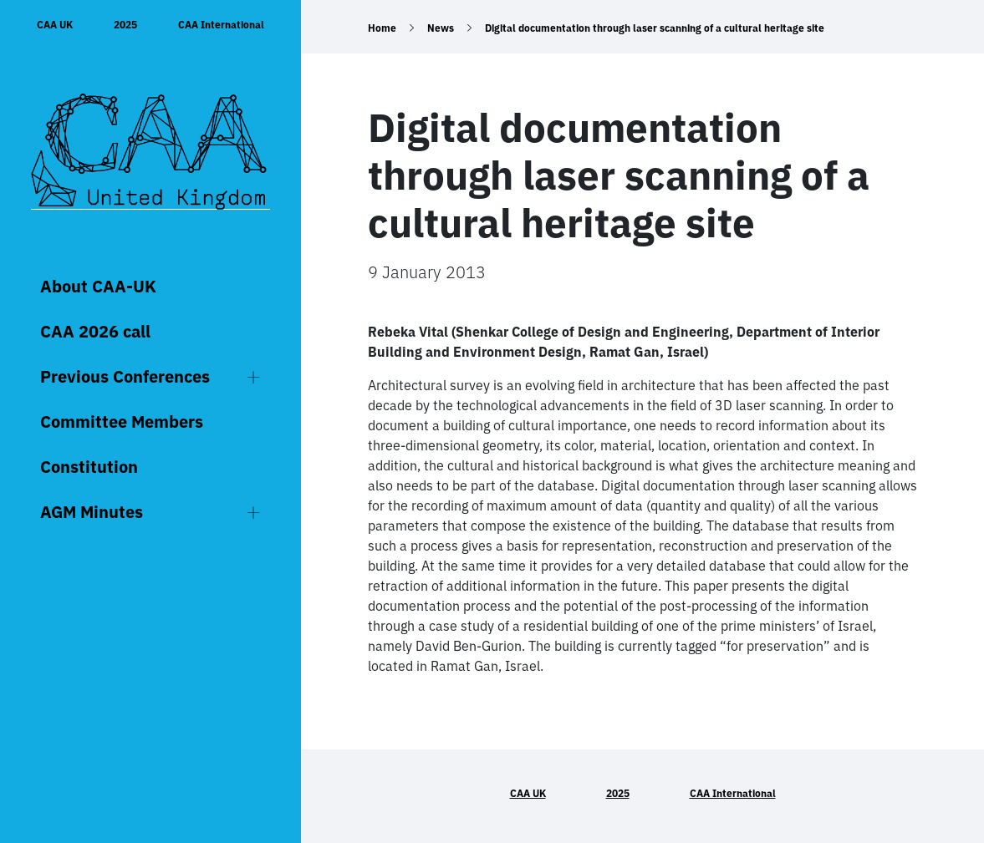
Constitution (89, 466)
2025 (125, 24)
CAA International (221, 24)
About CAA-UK (98, 286)
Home (382, 28)
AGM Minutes (91, 511)
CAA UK (55, 24)
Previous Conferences (125, 376)
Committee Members (121, 421)
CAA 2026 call (95, 331)
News (440, 28)
